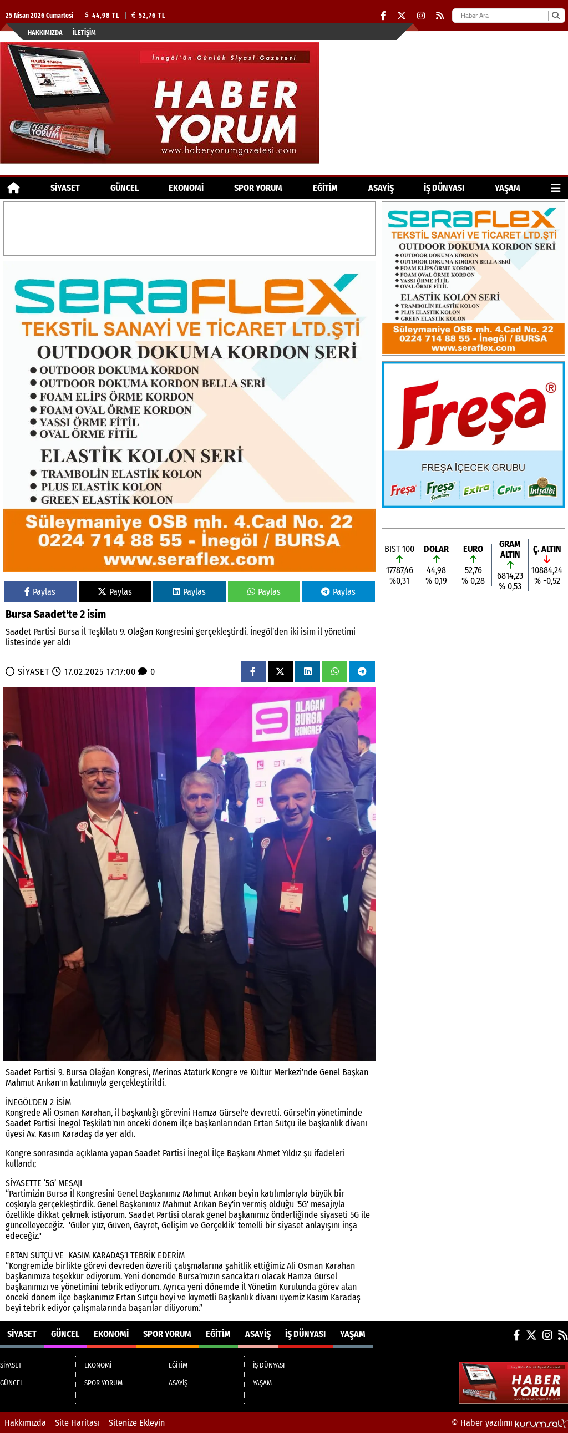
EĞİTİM (325, 188)
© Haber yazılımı (510, 1422)
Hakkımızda (45, 33)
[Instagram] (421, 16)
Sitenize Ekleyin (137, 1422)
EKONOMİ (186, 188)
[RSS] (440, 16)
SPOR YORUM (258, 188)
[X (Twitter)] (401, 16)
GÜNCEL (124, 188)
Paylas (39, 591)
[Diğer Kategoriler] (556, 188)
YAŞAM (507, 188)
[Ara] (555, 16)
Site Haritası (77, 1422)
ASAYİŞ (381, 188)
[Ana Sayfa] (13, 188)
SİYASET (65, 188)
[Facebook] (383, 16)
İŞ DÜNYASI (444, 188)
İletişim (84, 33)
